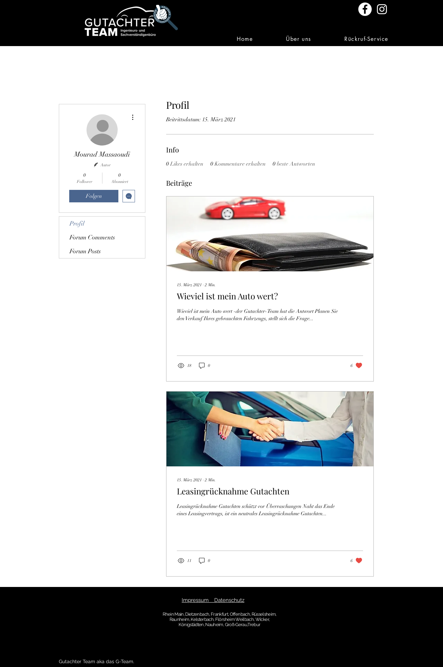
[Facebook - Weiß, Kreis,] (365, 9)
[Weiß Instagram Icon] (382, 9)
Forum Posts (85, 251)
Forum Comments (92, 237)
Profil (77, 223)
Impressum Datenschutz (213, 600)
